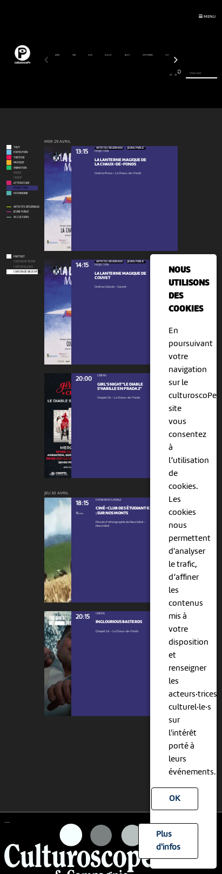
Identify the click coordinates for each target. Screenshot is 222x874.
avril (57, 55)
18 (122, 74)
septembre (148, 55)
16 (113, 74)
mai (74, 55)
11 (91, 74)
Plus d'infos (168, 841)
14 (104, 74)
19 (127, 74)
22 (140, 74)
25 (153, 74)
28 (167, 74)
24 (149, 74)
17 (117, 74)
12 (95, 74)
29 (171, 74)
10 (87, 74)
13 (100, 74)
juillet (108, 55)
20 (131, 74)
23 (144, 74)
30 (175, 74)
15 (109, 74)
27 (162, 74)
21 (135, 74)
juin (90, 55)
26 (157, 74)
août (128, 55)
